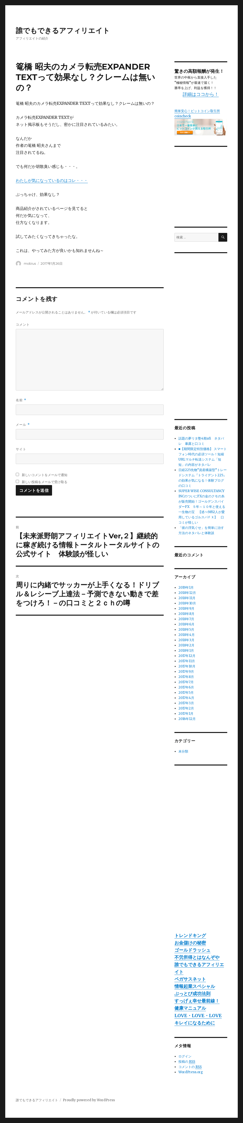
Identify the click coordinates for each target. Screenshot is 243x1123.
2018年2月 (186, 645)
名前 (21, 400)
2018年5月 (186, 629)
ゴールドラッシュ (192, 950)
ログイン (184, 1056)
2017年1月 (185, 713)
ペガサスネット (190, 979)
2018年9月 (186, 608)
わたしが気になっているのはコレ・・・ (52, 180)
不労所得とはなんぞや (196, 957)
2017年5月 (186, 692)
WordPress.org (190, 1072)
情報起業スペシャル (194, 986)
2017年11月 (186, 661)
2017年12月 (186, 656)
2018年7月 (186, 619)
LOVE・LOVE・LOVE (198, 1015)
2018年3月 (186, 640)
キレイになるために (194, 1023)
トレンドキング (190, 935)
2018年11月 (186, 598)
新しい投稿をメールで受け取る (44, 482)
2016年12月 (187, 719)
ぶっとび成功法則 (192, 993)
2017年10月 (186, 666)
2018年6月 (186, 624)
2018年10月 (187, 603)
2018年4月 (186, 635)
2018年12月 (187, 593)
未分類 (183, 751)
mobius (30, 263)
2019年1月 (186, 587)
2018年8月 (186, 614)
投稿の (186, 1061)
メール (23, 425)
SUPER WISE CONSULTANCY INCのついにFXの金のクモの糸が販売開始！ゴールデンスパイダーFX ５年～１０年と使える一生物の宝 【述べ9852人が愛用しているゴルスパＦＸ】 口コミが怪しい (201, 507)
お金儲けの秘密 (190, 943)
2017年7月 (186, 682)
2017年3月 (186, 703)
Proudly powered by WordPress (89, 1100)
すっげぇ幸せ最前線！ (196, 1001)
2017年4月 (186, 698)
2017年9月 (186, 671)
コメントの (190, 1067)
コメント (23, 324)
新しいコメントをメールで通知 (44, 475)
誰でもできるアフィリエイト (63, 30)
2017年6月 (186, 687)
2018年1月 (186, 650)
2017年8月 (186, 677)
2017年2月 (186, 708)
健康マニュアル (190, 1008)
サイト (21, 449)
